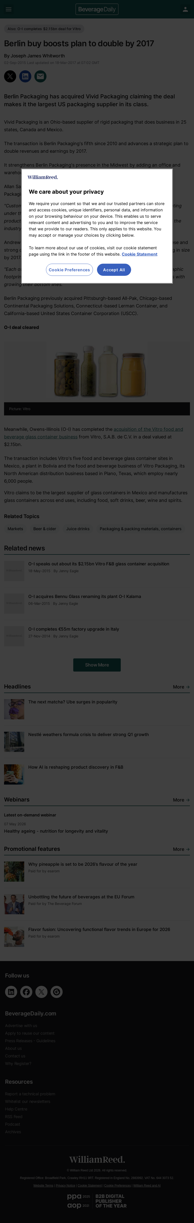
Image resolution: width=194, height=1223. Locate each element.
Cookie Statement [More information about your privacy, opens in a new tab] (139, 253)
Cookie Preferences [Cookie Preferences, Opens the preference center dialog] (69, 269)
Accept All (114, 269)
